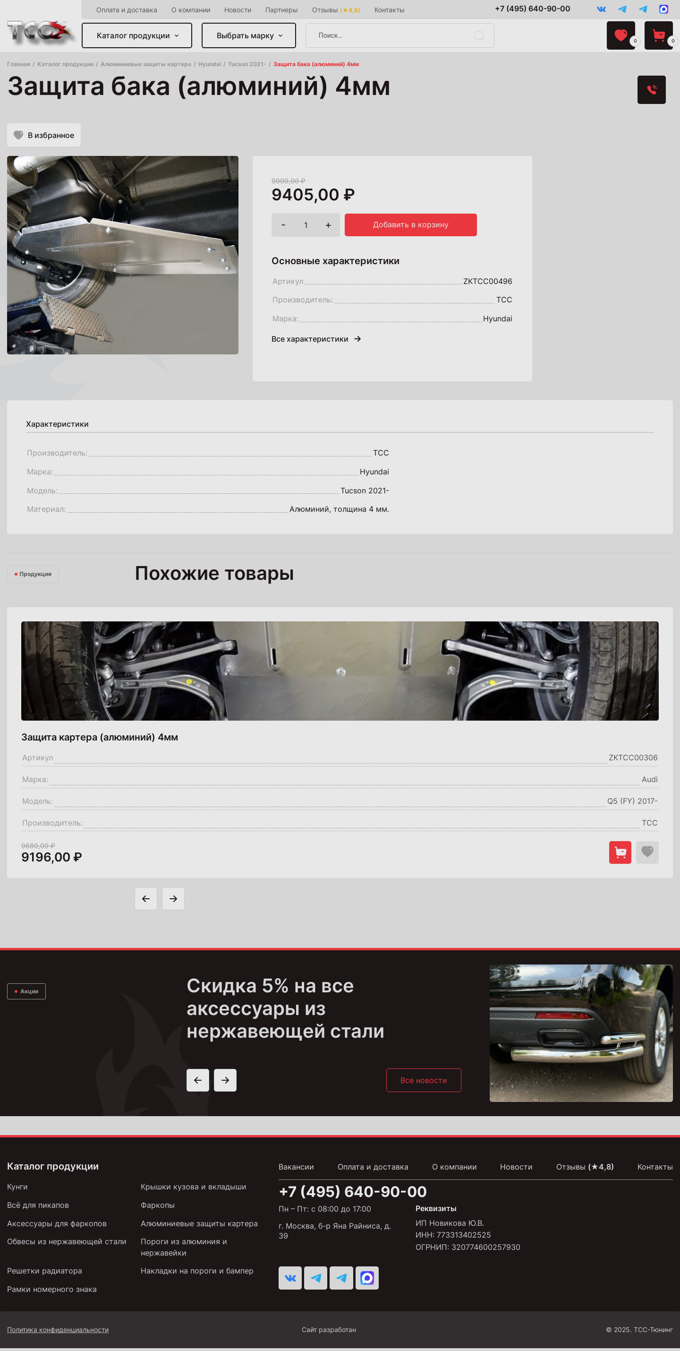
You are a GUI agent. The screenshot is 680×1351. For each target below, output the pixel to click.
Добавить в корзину (411, 227)
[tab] (57, 426)
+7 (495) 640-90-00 (529, 9)
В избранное (44, 136)
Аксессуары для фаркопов (57, 1226)
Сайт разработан (357, 1332)
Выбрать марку (246, 36)
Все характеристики (316, 341)
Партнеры (282, 10)
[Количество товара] (305, 227)
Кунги (17, 1190)
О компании (191, 10)
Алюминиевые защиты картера (199, 1226)
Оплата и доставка (127, 10)
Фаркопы (158, 1208)
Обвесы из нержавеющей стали (67, 1244)
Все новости (423, 1083)
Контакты (390, 10)
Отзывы (337, 10)
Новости (238, 10)
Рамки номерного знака (52, 1292)
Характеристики (57, 426)
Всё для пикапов (38, 1208)
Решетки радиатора (44, 1274)
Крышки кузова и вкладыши (193, 1190)
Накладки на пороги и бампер (197, 1274)
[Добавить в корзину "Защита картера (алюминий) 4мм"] (618, 855)
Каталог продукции (134, 36)
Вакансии (296, 1170)
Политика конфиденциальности (58, 1332)
